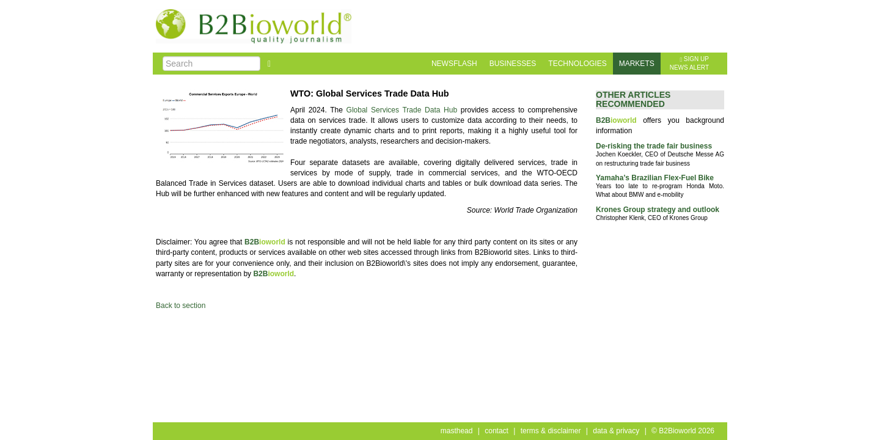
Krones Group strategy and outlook (657, 209)
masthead (457, 431)
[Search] (211, 63)
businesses (513, 63)
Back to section (180, 305)
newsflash (454, 63)
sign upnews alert (689, 63)
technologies (577, 63)
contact (496, 431)
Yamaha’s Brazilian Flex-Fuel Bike (655, 178)
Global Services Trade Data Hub (402, 110)
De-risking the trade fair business (654, 146)
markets (636, 63)
